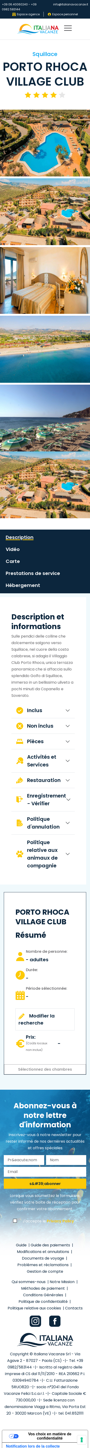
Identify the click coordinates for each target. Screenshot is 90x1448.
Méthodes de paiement (43, 1288)
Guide (22, 1245)
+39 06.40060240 (15, 4)
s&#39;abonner (45, 1183)
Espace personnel (62, 14)
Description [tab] (19, 537)
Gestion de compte (45, 1271)
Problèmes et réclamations (43, 1265)
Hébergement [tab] (23, 585)
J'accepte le (48, 1221)
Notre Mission (63, 1281)
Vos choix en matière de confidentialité (49, 1436)
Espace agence (26, 14)
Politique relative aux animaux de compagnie (37, 854)
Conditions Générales (43, 1295)
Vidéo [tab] (13, 549)
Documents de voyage (43, 1258)
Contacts (74, 1308)
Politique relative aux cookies (35, 1308)
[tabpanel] (43, 742)
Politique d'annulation (38, 822)
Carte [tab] (13, 561)
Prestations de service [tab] (33, 573)
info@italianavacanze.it (70, 4)
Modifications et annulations (43, 1251)
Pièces (30, 741)
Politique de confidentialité (44, 1301)
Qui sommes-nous (29, 1281)
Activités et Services (36, 760)
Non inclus (34, 726)
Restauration (38, 780)
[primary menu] (68, 29)
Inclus (29, 710)
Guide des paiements (51, 1245)
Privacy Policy (60, 1221)
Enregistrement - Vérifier (41, 799)
